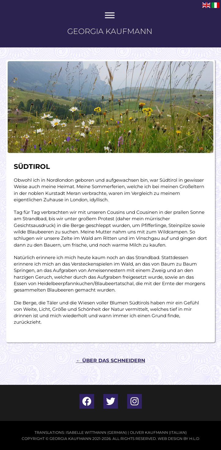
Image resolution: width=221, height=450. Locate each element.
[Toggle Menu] (110, 15)
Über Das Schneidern (110, 360)
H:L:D (194, 438)
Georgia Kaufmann (109, 31)
